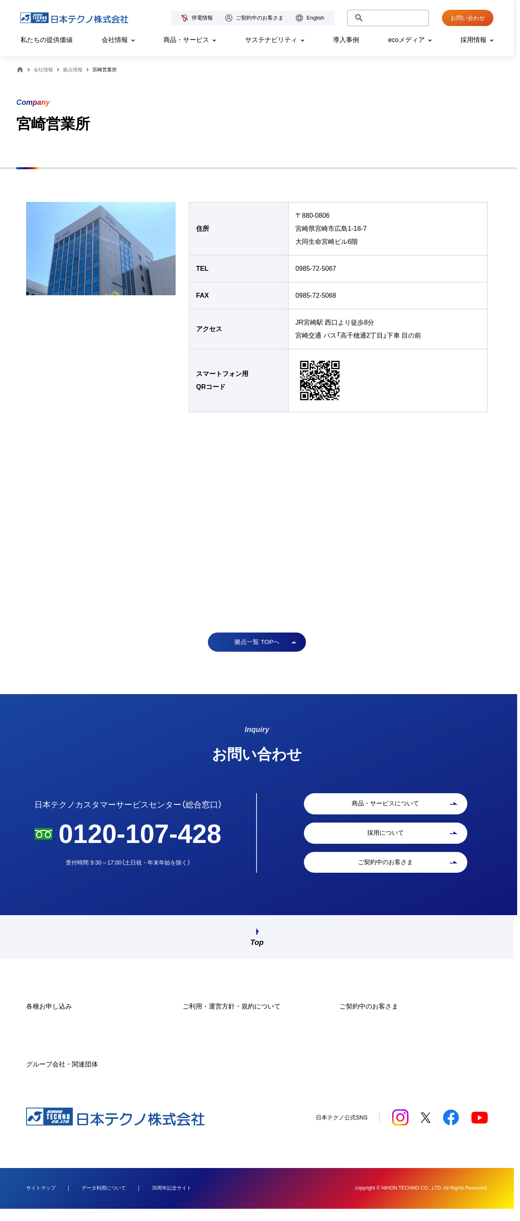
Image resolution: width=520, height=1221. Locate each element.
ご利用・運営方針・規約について (232, 1017)
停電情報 (202, 18)
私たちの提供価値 (46, 39)
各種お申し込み (49, 1017)
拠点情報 (73, 69)
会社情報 (43, 69)
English (315, 18)
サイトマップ (41, 1199)
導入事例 (346, 39)
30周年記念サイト (172, 1199)
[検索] (386, 18)
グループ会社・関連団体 (62, 1075)
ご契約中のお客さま (259, 18)
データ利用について (104, 1199)
